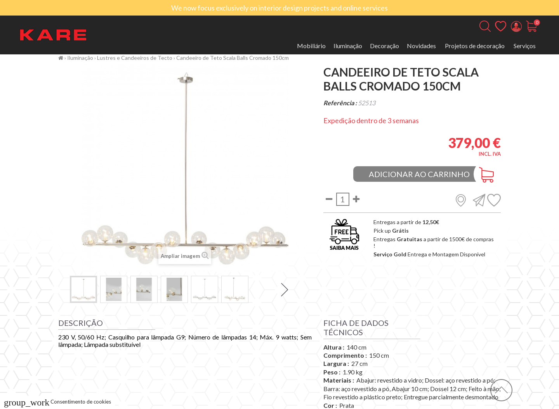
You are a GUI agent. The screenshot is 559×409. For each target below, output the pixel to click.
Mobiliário (311, 45)
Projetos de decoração (475, 45)
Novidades (421, 45)
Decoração (384, 45)
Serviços (525, 45)
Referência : (340, 102)
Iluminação (347, 45)
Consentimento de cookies (57, 402)
